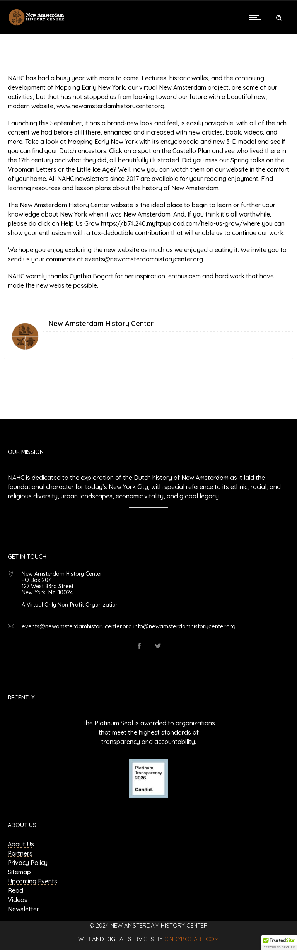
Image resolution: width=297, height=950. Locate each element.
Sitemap (19, 872)
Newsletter (23, 909)
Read (15, 890)
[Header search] (279, 17)
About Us (21, 844)
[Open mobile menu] (257, 17)
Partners (20, 853)
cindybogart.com (191, 939)
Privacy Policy (28, 862)
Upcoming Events (32, 881)
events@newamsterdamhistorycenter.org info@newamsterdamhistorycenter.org (129, 626)
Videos (18, 900)
